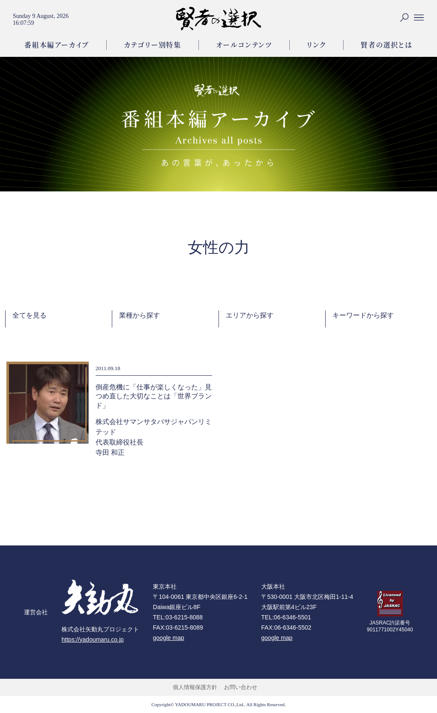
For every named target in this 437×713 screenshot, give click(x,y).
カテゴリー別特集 (152, 45)
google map (168, 637)
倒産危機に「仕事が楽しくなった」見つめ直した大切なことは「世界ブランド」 (154, 396)
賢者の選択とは (386, 45)
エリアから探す (250, 315)
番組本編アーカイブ (56, 45)
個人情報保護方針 (195, 687)
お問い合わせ (240, 687)
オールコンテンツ (244, 45)
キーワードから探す (363, 315)
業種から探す (139, 315)
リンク (316, 45)
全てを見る (29, 315)
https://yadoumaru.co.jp (92, 639)
